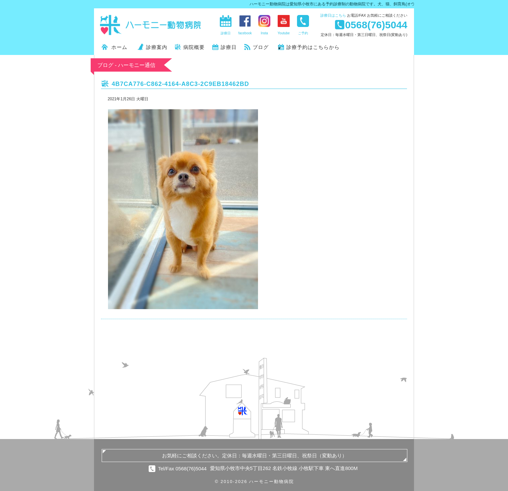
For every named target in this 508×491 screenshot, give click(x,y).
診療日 (333, 15)
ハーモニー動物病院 (150, 25)
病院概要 (194, 47)
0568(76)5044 (376, 24)
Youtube (284, 33)
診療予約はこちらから (313, 47)
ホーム (119, 47)
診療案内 (156, 47)
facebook (245, 33)
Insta (264, 33)
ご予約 (303, 33)
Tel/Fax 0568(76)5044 (182, 468)
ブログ (261, 47)
